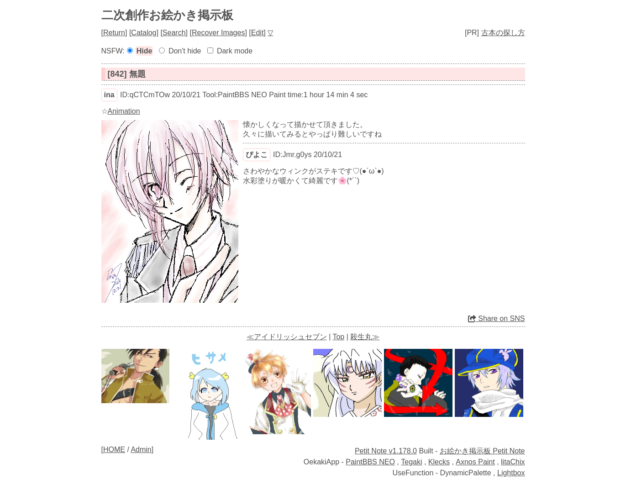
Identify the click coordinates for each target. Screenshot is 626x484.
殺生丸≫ (364, 337)
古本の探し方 (503, 33)
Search (174, 33)
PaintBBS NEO (370, 462)
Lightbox (511, 473)
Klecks (439, 462)
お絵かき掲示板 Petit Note (482, 451)
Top (338, 337)
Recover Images (218, 33)
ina (109, 95)
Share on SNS (496, 318)
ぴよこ (257, 154)
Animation (124, 111)
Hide (145, 51)
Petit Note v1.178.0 (386, 451)
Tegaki (411, 462)
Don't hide (184, 51)
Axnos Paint (475, 462)
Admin (141, 449)
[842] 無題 (127, 74)
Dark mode (235, 51)
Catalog (143, 33)
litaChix (513, 462)
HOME (114, 449)
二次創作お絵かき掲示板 (167, 15)
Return (114, 33)
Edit (257, 33)
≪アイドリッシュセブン (287, 337)
